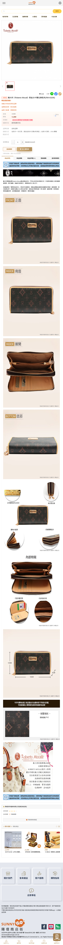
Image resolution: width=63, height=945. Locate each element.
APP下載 (57, 939)
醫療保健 (25, 16)
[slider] (13, 811)
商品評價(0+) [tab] (31, 158)
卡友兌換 (54, 16)
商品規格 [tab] (19, 158)
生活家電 (15, 16)
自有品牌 (15, 128)
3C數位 (34, 16)
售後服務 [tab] (43, 158)
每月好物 (5, 16)
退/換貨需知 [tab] (55, 158)
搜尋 (57, 11)
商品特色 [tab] (7, 158)
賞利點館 (44, 16)
